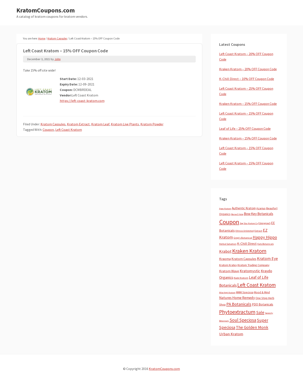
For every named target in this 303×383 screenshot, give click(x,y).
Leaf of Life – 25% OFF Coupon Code (245, 128)
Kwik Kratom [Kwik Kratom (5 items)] (241, 277)
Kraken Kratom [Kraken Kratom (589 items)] (249, 250)
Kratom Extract (78, 124)
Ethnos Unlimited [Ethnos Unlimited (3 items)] (244, 230)
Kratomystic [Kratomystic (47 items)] (250, 270)
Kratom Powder (151, 124)
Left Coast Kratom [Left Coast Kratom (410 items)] (256, 284)
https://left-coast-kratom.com (82, 101)
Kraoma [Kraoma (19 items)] (225, 259)
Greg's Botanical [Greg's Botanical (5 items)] (243, 237)
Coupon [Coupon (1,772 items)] (229, 222)
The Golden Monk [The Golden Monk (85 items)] (252, 327)
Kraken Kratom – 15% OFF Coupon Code (248, 104)
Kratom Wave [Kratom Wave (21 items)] (229, 271)
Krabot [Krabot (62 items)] (225, 251)
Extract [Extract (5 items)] (258, 230)
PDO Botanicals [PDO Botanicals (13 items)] (262, 304)
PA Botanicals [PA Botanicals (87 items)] (238, 304)
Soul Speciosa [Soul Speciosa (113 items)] (243, 320)
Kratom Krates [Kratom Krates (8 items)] (228, 265)
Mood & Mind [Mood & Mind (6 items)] (262, 292)
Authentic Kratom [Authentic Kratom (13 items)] (244, 208)
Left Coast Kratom (68, 129)
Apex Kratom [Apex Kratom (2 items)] (225, 208)
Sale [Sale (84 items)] (260, 312)
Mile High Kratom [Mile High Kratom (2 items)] (227, 292)
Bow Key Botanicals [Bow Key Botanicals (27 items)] (258, 213)
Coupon (48, 129)
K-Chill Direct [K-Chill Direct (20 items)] (247, 243)
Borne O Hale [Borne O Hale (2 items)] (237, 214)
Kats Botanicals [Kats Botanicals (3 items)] (265, 243)
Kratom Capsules (53, 124)
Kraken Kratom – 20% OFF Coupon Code (248, 69)
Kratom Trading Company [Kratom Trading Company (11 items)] (253, 265)
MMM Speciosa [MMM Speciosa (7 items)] (244, 292)
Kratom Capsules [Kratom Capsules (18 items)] (243, 259)
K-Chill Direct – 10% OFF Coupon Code (246, 79)
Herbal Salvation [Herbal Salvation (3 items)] (227, 243)
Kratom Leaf (100, 124)
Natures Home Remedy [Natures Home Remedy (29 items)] (237, 297)
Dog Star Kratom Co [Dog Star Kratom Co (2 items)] (249, 223)
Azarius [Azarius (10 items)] (261, 208)
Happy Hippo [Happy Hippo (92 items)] (265, 237)
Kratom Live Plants (125, 124)
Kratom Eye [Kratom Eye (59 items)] (267, 258)
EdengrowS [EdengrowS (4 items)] (264, 223)
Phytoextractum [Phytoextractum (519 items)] (237, 312)
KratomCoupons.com (45, 10)
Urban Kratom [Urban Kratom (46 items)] (231, 334)
